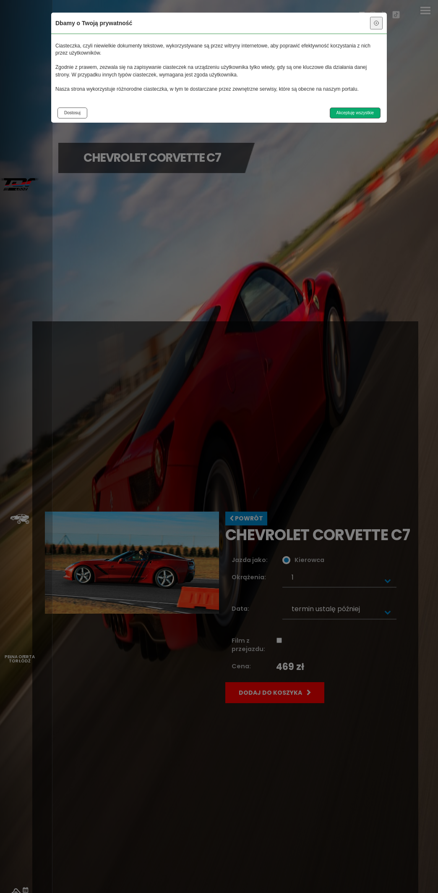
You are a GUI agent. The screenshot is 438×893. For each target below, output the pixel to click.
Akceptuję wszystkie (355, 112)
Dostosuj (72, 112)
